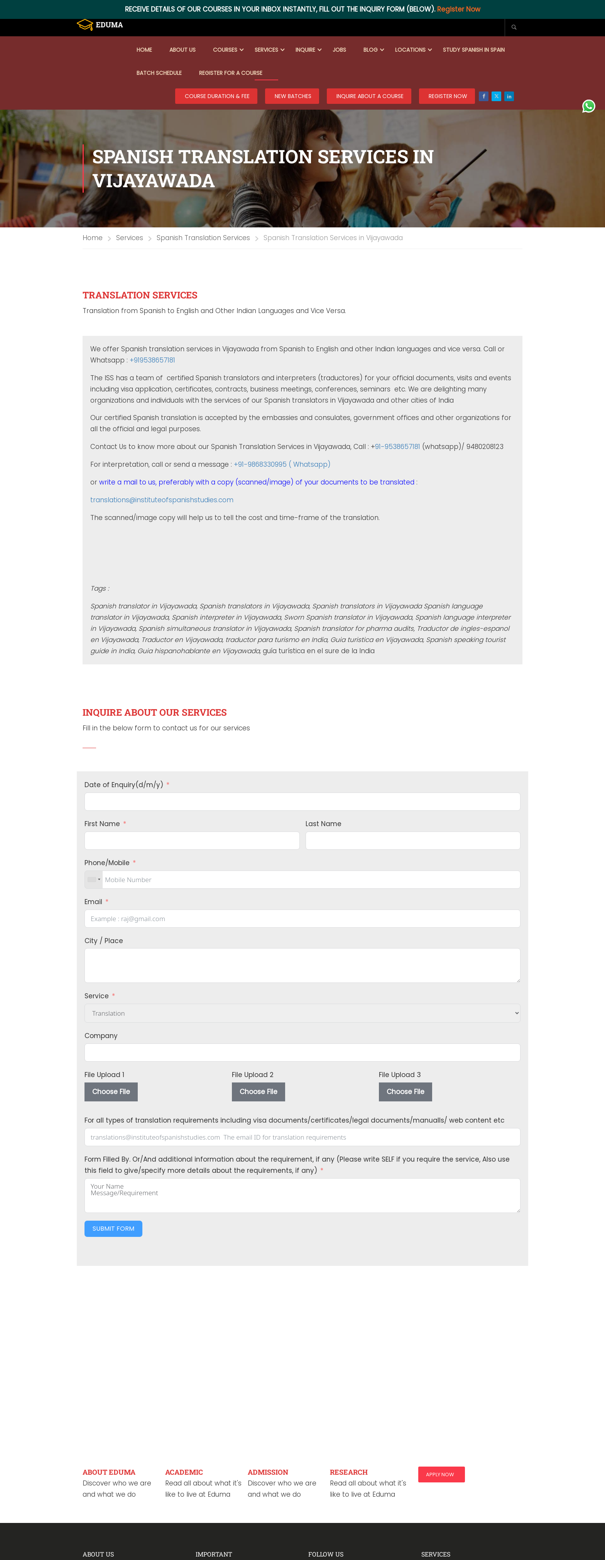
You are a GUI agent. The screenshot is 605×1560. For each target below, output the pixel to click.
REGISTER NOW (448, 96)
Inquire (305, 50)
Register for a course (230, 73)
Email (93, 901)
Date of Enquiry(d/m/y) (123, 784)
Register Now (458, 9)
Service (96, 996)
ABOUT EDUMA (109, 1472)
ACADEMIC (184, 1472)
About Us (182, 50)
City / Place (103, 940)
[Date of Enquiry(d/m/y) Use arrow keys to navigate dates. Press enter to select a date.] (302, 802)
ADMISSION (268, 1472)
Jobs (339, 50)
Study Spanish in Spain (474, 50)
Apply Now (440, 1474)
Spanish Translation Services (203, 237)
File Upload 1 (104, 1074)
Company (101, 1035)
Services (266, 50)
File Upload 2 (253, 1074)
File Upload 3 (400, 1074)
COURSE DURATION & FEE (217, 96)
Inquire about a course (370, 96)
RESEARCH (349, 1472)
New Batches (293, 96)
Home (144, 50)
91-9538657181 (397, 446)
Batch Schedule (159, 73)
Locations (410, 50)
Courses (225, 50)
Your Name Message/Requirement (302, 1195)
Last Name (323, 823)
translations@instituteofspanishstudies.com (161, 500)
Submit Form (113, 1228)
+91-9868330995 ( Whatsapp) (282, 464)
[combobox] (94, 879)
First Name (102, 823)
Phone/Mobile (107, 862)
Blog (370, 50)
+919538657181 (152, 360)
